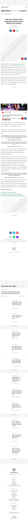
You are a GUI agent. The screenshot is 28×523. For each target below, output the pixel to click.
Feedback (14, 483)
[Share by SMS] (17, 237)
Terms (14, 492)
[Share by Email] (17, 30)
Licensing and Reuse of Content (14, 485)
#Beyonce (14, 174)
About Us (14, 479)
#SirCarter (19, 174)
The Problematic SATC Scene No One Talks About (11, 194)
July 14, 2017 (19, 140)
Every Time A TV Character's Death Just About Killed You (13, 195)
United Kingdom (14, 505)
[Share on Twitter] (14, 233)
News (15, 242)
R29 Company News (14, 490)
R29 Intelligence (14, 484)
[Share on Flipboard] (17, 233)
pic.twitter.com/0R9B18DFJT (14, 175)
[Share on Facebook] (10, 30)
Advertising (14, 482)
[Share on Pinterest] (14, 30)
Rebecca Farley (14, 25)
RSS (14, 498)
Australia (14, 509)
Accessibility (14, 495)
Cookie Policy (14, 494)
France (13, 508)
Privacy (14, 493)
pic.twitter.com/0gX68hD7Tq (16, 137)
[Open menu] (26, 7)
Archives (14, 496)
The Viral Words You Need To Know (8, 192)
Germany (14, 506)
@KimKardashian (5, 135)
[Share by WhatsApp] (14, 237)
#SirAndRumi (23, 174)
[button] (14, 31)
